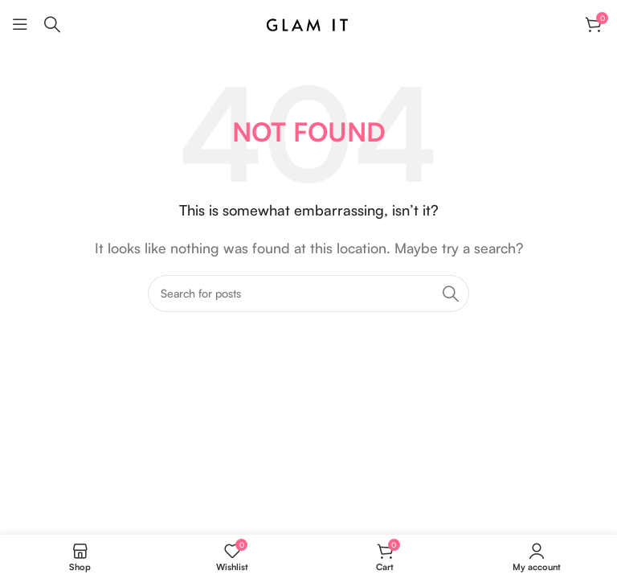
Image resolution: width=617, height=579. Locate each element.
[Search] (52, 24)
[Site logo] (308, 22)
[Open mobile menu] (20, 24)
